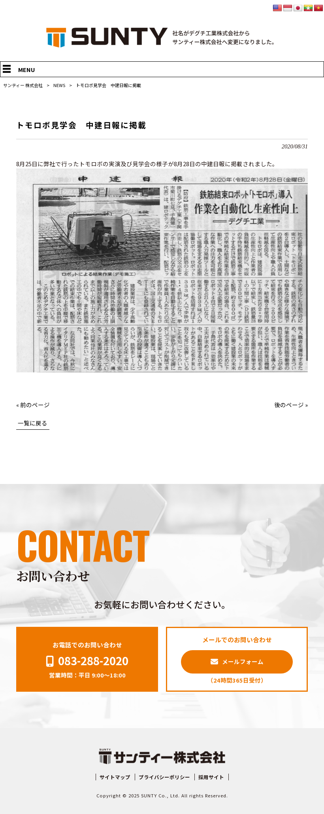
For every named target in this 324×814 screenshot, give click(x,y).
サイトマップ (115, 777)
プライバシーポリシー (164, 777)
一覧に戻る (32, 423)
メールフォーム (243, 661)
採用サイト (211, 777)
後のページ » (291, 404)
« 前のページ (33, 404)
